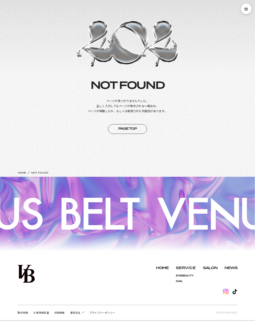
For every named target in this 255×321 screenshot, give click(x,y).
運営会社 (75, 312)
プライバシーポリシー (102, 312)
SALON (210, 268)
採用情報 (59, 312)
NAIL (179, 281)
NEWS (230, 268)
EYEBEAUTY (184, 276)
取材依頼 (23, 312)
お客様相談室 (41, 312)
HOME (22, 172)
